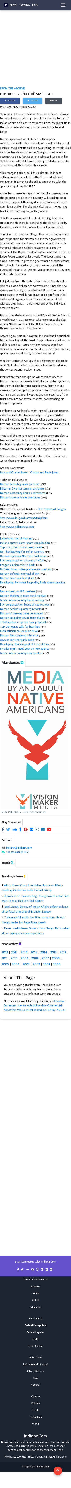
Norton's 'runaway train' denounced (22, 613)
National (35, 1385)
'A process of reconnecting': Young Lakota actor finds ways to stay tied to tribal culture (35, 899)
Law (35, 1378)
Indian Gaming (35, 1346)
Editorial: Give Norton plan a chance (22, 488)
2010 (14, 958)
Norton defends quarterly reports (21, 609)
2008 (35, 958)
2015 (34, 952)
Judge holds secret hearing (16, 538)
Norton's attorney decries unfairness (23, 493)
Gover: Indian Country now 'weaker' (21, 653)
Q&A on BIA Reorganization (17, 639)
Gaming (24, 5)
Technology (35, 1417)
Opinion (35, 1396)
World (35, 1424)
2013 (53, 952)
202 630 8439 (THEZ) (17, 852)
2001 (46, 964)
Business (35, 1286)
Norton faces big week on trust (20, 484)
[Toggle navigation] (63, 5)
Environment (35, 1318)
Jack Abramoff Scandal (35, 1364)
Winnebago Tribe (53, 1450)
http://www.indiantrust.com (17, 526)
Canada (35, 1293)
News (13, 5)
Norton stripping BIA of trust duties (23, 617)
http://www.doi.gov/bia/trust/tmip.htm (24, 518)
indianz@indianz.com (19, 847)
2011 (5, 958)
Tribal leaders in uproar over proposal (23, 622)
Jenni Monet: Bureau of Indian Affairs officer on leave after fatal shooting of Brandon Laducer (35, 909)
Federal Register (35, 1332)
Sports (35, 1410)
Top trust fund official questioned (21, 547)
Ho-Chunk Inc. (40, 1446)
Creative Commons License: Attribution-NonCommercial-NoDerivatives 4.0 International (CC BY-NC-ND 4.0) (34, 1005)
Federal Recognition (35, 1325)
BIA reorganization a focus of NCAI (22, 560)
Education (35, 1307)
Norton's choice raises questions (20, 497)
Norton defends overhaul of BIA (20, 573)
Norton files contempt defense (19, 635)
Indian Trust (35, 1357)
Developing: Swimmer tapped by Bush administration (32, 582)
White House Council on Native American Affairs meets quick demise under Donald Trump (32, 888)
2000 (57, 964)
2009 (24, 958)
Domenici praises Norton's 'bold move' (23, 556)
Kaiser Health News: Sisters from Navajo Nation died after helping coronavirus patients (35, 931)
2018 (5, 952)
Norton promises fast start (17, 578)
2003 (26, 964)
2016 (24, 952)
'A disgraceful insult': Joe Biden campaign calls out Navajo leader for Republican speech (33, 920)
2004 (15, 964)
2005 (5, 964)
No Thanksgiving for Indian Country (22, 551)
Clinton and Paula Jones (44, 472)
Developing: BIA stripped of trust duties (25, 644)
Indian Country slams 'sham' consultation (25, 543)
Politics (35, 1403)
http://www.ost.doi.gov (52, 509)
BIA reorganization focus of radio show (25, 604)
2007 (45, 958)
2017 (14, 952)
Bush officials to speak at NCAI (19, 631)
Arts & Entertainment (35, 1279)
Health (35, 1339)
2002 (36, 964)
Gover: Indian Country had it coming (22, 600)
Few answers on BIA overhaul (18, 591)
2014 (43, 952)
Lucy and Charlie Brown (14, 472)
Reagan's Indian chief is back (17, 565)
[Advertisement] (34, 50)
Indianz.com (43, 1467)
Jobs (35, 5)
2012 (63, 952)
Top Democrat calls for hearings (20, 626)
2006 (56, 958)
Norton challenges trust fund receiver (23, 595)
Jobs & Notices (35, 1371)
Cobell (35, 1300)
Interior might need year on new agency (25, 648)
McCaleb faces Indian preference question (26, 569)
